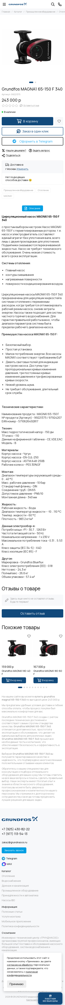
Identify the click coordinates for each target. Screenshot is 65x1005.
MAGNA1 (8, 196)
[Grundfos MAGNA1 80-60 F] (48, 648)
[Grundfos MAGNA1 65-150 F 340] (32, 47)
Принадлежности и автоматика (20, 895)
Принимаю (17, 984)
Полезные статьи (12, 911)
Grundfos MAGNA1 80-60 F (47, 672)
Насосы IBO (8, 900)
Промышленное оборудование (40, 11)
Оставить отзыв (32, 613)
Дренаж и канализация (15, 885)
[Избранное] (59, 121)
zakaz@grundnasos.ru (14, 842)
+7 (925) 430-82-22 (16, 829)
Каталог (18, 11)
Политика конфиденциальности (20, 926)
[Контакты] (59, 4)
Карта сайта (32, 999)
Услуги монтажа (11, 916)
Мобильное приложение (16, 921)
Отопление (43, 190)
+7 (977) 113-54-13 (14, 834)
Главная (6, 11)
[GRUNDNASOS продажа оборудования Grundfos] (18, 4)
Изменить (22, 169)
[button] (31, 82)
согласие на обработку (20, 964)
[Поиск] (52, 4)
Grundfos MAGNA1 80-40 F (16, 672)
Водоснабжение (11, 880)
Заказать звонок (14, 850)
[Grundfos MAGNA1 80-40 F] (17, 648)
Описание (32, 208)
